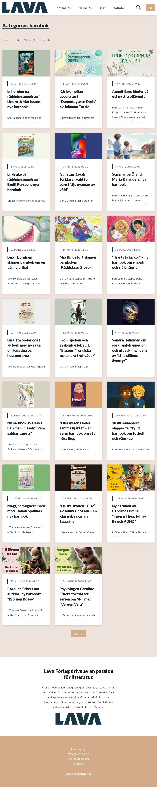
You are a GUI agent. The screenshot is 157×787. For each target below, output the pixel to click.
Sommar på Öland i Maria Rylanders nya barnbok (129, 179)
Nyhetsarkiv (63, 7)
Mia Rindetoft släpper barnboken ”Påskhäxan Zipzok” (78, 262)
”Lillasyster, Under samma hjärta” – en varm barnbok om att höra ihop (77, 431)
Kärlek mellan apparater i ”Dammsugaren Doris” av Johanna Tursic (78, 99)
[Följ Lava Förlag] (150, 7)
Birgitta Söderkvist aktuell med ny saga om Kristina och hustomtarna (24, 348)
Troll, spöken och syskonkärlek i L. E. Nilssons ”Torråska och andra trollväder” (78, 348)
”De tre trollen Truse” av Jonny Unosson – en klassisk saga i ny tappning (78, 514)
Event (103, 7)
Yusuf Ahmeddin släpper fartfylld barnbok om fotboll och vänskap (128, 431)
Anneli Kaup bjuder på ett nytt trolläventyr (130, 94)
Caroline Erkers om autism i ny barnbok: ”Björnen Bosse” (24, 594)
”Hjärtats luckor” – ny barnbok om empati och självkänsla (130, 262)
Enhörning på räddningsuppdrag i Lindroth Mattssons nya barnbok (23, 99)
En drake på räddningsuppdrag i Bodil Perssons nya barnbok (23, 182)
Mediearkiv (85, 7)
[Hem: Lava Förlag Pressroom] (25, 7)
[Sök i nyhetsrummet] (138, 7)
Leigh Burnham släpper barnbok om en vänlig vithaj (26, 262)
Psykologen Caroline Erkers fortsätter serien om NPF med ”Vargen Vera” (77, 596)
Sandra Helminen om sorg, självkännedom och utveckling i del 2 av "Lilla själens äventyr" (129, 350)
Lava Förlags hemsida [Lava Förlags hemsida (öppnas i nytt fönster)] (78, 773)
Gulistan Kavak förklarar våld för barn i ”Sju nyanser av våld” (77, 182)
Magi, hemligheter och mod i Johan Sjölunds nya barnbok (26, 511)
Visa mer (78, 634)
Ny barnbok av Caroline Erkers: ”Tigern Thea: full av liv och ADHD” (129, 514)
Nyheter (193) (10, 40)
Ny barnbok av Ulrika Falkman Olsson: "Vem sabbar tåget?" (26, 428)
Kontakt (119, 7)
